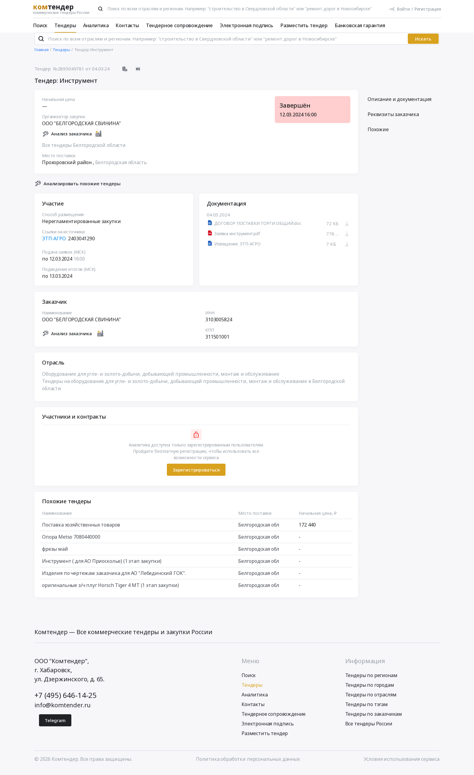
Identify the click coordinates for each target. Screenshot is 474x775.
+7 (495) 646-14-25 (65, 700)
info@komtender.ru (62, 710)
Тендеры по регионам (371, 680)
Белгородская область (121, 167)
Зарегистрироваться (196, 475)
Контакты (127, 25)
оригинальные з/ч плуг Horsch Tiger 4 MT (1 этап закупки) (110, 590)
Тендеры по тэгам (366, 709)
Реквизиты (393, 119)
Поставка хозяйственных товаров (81, 530)
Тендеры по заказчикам (373, 718)
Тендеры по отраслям (371, 699)
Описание (399, 104)
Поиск (40, 25)
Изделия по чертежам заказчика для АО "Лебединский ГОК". (114, 578)
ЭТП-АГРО (54, 243)
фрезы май (55, 554)
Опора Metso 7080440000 (71, 542)
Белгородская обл (258, 530)
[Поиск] (100, 9)
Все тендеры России (368, 728)
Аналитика (96, 25)
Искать (423, 44)
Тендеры (65, 25)
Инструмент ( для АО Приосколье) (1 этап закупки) (101, 566)
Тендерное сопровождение (179, 25)
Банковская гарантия (360, 25)
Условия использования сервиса (402, 763)
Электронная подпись (246, 25)
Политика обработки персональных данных (248, 763)
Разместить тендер (304, 25)
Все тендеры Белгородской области (84, 150)
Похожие (378, 134)
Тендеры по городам (369, 689)
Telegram (55, 725)
